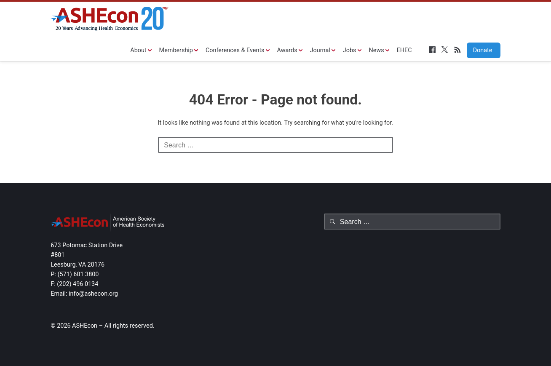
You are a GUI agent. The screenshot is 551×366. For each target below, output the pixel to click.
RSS (457, 49)
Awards (287, 50)
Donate (480, 50)
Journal (320, 50)
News (376, 50)
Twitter (445, 49)
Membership (176, 50)
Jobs (349, 50)
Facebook (432, 49)
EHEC (404, 50)
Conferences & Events (235, 50)
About (138, 50)
